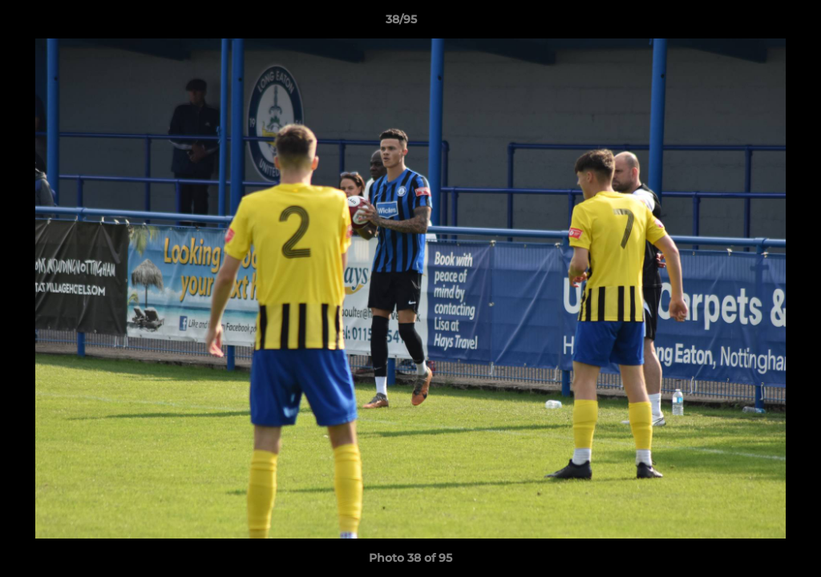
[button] (753, 23)
